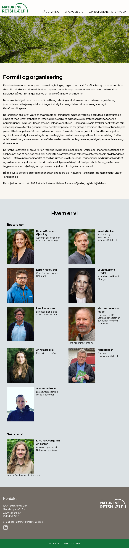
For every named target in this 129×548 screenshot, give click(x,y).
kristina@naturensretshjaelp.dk (23, 475)
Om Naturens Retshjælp (107, 11)
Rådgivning (50, 11)
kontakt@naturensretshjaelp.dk (27, 521)
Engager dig (74, 11)
